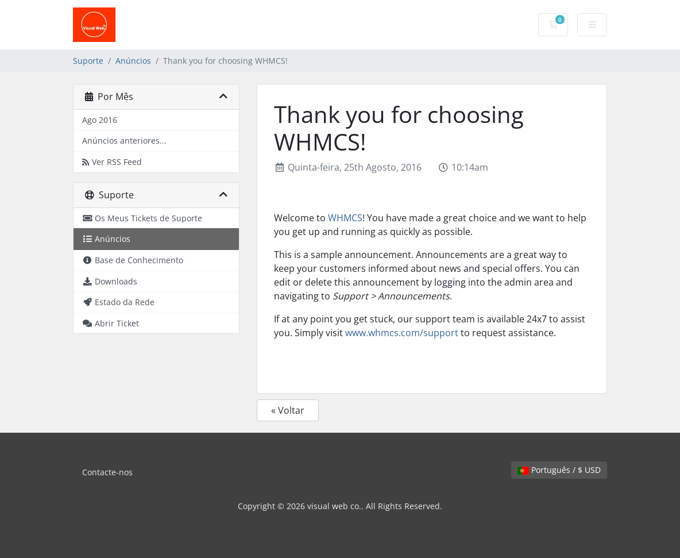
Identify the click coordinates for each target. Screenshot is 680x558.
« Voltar (287, 410)
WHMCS (345, 217)
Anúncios (133, 60)
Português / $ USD (559, 469)
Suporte (88, 60)
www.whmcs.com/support (401, 332)
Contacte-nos (107, 472)
